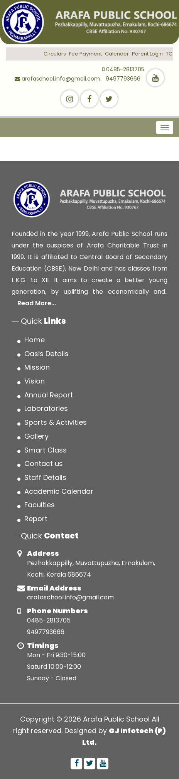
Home (34, 340)
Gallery (36, 436)
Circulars (55, 53)
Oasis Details (46, 353)
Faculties (39, 505)
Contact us (43, 463)
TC (169, 53)
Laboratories (46, 408)
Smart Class (45, 450)
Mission (37, 367)
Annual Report (48, 395)
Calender (117, 53)
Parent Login (147, 53)
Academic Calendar (58, 491)
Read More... (36, 303)
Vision (34, 381)
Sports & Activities (55, 422)
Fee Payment (85, 53)
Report (35, 518)
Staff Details (45, 477)
